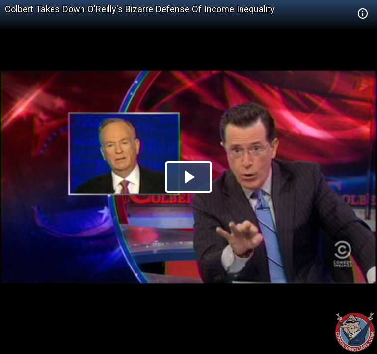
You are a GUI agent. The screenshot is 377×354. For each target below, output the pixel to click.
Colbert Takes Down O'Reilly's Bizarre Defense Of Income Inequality (140, 9)
